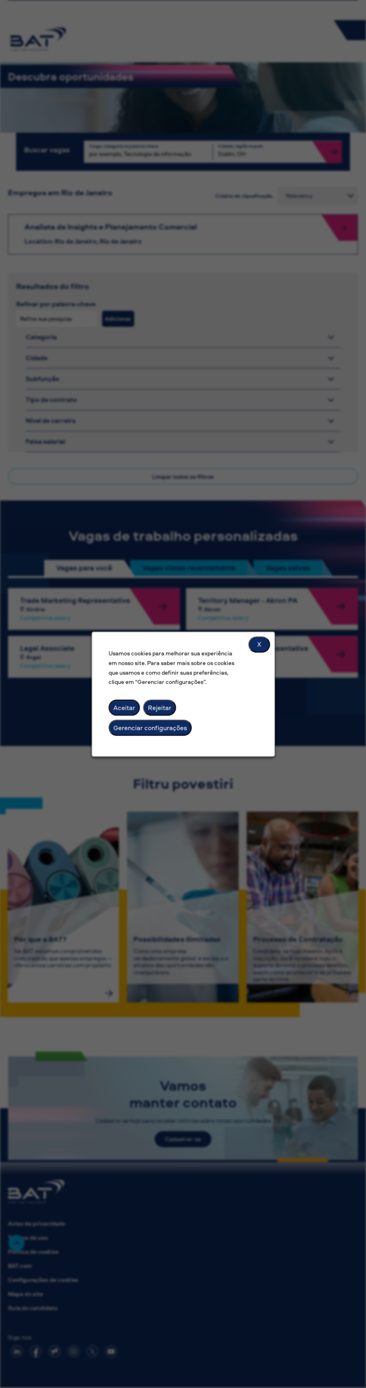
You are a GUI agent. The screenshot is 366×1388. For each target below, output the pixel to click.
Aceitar (124, 707)
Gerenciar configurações (150, 727)
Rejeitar (159, 707)
